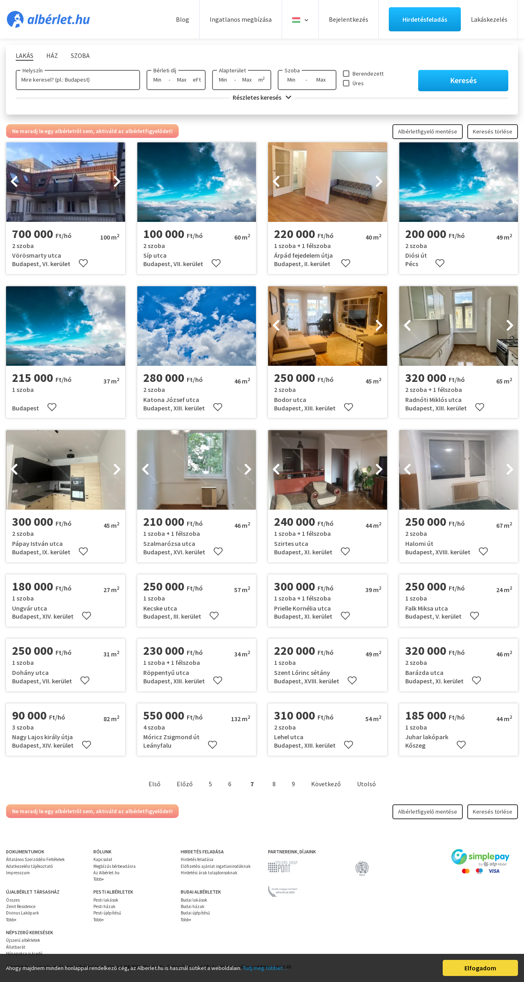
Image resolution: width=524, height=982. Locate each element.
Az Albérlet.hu (106, 872)
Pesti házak (104, 906)
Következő (326, 784)
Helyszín (33, 70)
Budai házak (192, 906)
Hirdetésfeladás (424, 19)
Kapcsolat (102, 859)
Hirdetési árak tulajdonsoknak (209, 872)
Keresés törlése (492, 131)
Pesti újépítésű (107, 913)
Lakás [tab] (24, 55)
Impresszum (18, 872)
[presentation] (14, 182)
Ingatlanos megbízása (241, 19)
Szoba (292, 70)
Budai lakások (194, 900)
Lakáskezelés (489, 19)
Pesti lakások (105, 900)
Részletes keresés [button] (262, 97)
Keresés (463, 80)
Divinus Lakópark (22, 913)
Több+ (98, 879)
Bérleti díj (164, 70)
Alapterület (232, 70)
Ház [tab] (52, 55)
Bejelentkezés (348, 19)
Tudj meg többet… (265, 968)
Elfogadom (480, 968)
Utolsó (366, 784)
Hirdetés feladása (197, 859)
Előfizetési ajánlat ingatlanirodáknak (216, 866)
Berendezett (368, 73)
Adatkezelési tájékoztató (29, 866)
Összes (13, 900)
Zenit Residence (20, 906)
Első (155, 784)
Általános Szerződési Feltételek (35, 859)
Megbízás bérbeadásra (114, 866)
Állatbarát (15, 947)
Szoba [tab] (80, 55)
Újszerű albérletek (23, 940)
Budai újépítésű (195, 913)
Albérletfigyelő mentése (427, 131)
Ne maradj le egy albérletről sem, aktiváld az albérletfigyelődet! (92, 131)
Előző (185, 784)
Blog (182, 19)
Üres (358, 83)
